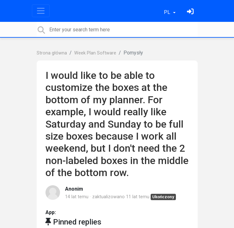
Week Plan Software (95, 53)
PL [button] (167, 12)
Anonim (74, 189)
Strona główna (52, 53)
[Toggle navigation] (41, 10)
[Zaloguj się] (191, 12)
